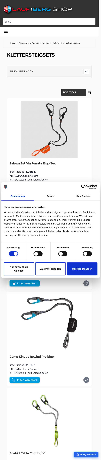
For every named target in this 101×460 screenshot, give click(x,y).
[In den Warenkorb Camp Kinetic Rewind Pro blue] (25, 380)
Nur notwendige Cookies (19, 269)
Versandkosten (40, 179)
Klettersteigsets (72, 42)
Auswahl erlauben (50, 268)
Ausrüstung (24, 42)
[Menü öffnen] (5, 31)
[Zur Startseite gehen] (49, 9)
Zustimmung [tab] (17, 196)
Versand (34, 176)
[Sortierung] (73, 92)
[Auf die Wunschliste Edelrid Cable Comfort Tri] (86, 283)
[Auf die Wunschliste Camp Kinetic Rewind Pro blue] (86, 380)
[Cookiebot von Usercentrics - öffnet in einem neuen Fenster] (83, 186)
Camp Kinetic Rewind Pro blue (32, 356)
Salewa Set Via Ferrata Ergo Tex (32, 163)
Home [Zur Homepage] (12, 42)
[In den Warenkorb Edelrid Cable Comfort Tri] (25, 283)
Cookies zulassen (82, 268)
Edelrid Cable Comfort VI (28, 453)
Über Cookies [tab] (83, 196)
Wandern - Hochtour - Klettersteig (47, 42)
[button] (49, 71)
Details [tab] (51, 196)
